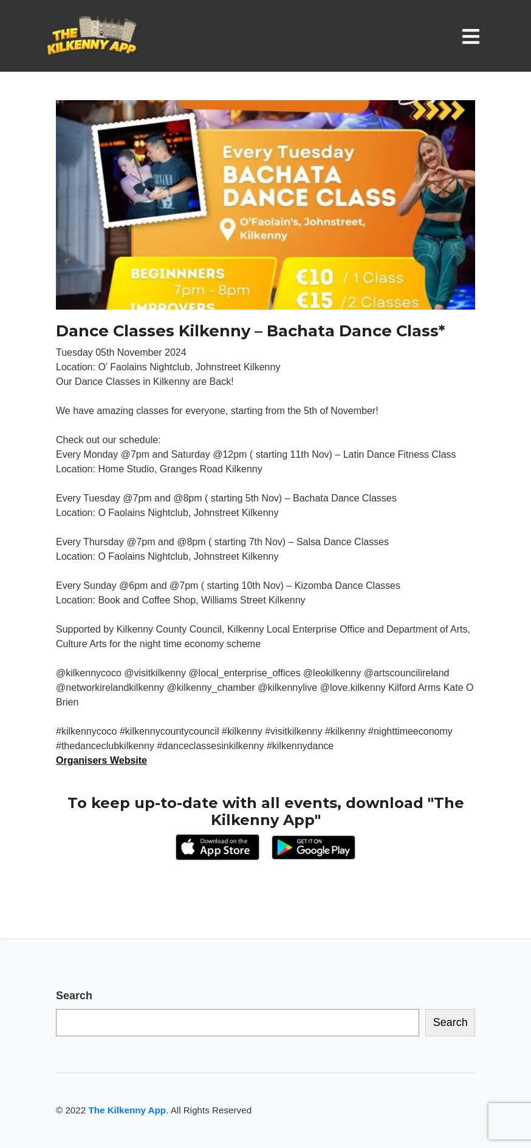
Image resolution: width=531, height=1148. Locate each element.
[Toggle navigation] (473, 36)
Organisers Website (101, 760)
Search (74, 996)
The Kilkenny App (127, 1110)
